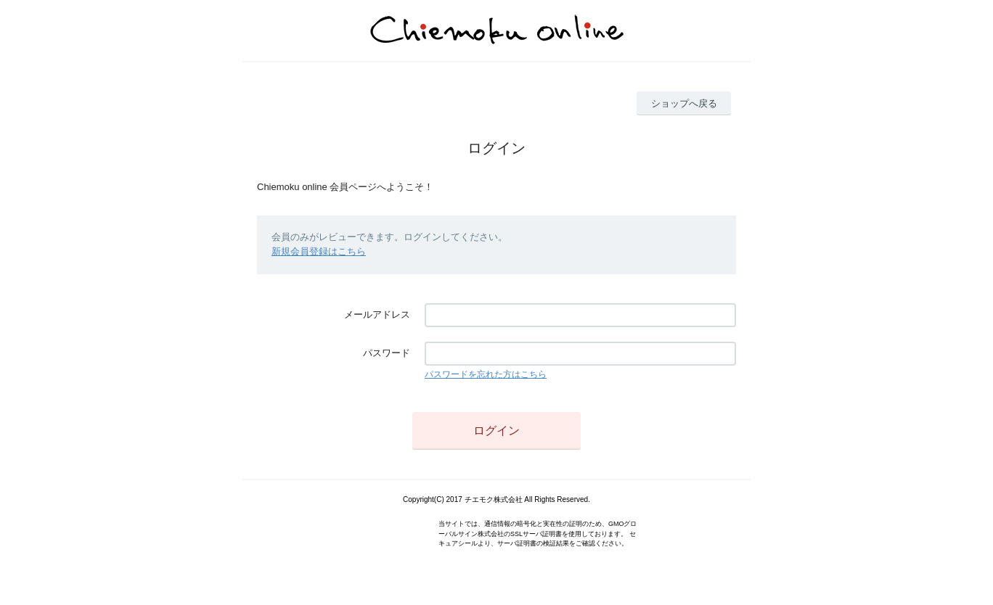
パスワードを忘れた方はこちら (486, 374)
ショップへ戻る (684, 103)
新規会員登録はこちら (318, 251)
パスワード (386, 352)
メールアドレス (377, 314)
